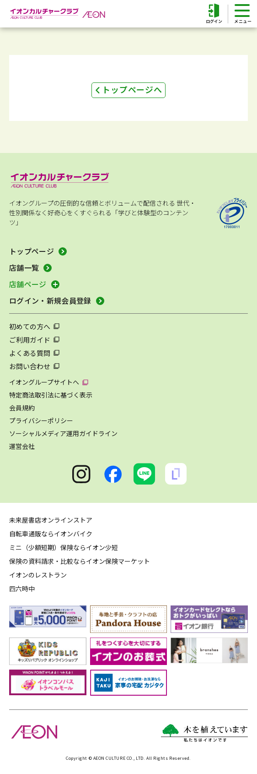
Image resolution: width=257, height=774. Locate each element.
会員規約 (22, 407)
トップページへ (132, 89)
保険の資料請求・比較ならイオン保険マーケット (79, 561)
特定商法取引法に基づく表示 (50, 394)
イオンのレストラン (38, 574)
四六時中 (22, 588)
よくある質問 (29, 352)
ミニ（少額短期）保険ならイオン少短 (63, 547)
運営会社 (22, 446)
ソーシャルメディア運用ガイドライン (63, 433)
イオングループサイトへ (44, 382)
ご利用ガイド (29, 339)
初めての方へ (29, 326)
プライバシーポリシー (41, 420)
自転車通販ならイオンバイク (50, 533)
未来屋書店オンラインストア (50, 519)
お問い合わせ (29, 366)
